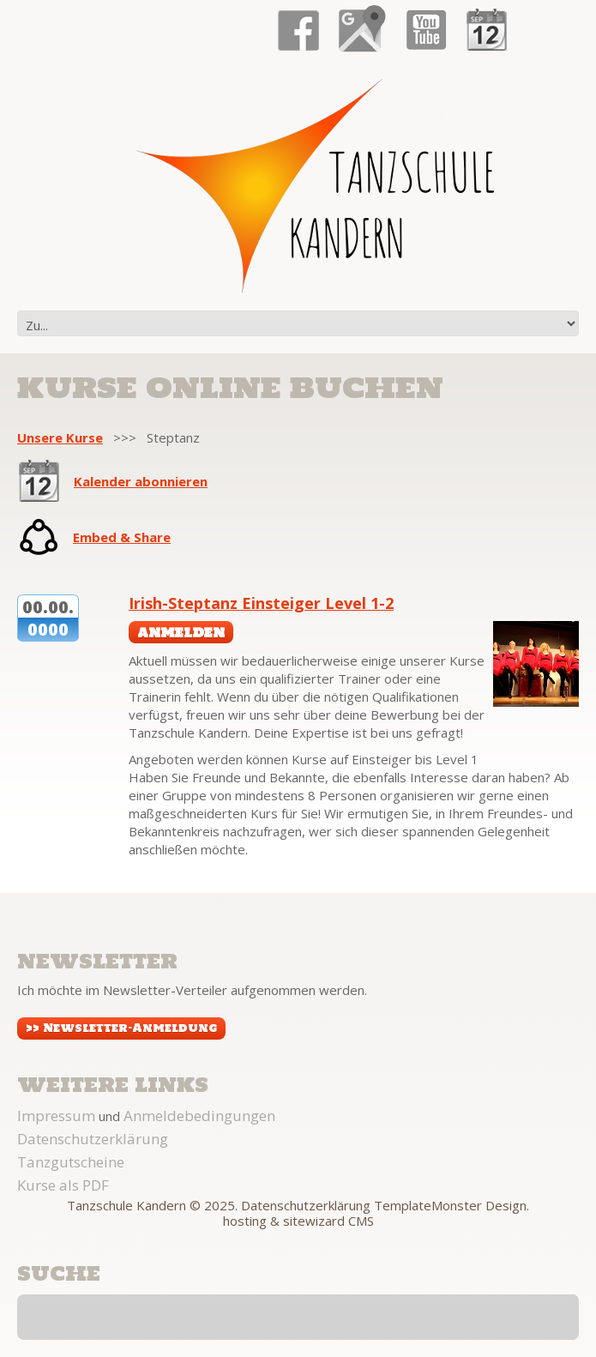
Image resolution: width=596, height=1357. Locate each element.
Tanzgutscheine (70, 1162)
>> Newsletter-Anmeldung (121, 1028)
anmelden (181, 632)
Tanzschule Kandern (126, 1205)
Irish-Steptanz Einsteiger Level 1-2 (261, 603)
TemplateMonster (428, 1205)
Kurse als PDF (63, 1185)
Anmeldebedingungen (199, 1115)
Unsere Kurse (60, 437)
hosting (245, 1220)
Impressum (56, 1115)
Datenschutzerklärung (92, 1139)
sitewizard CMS (328, 1220)
